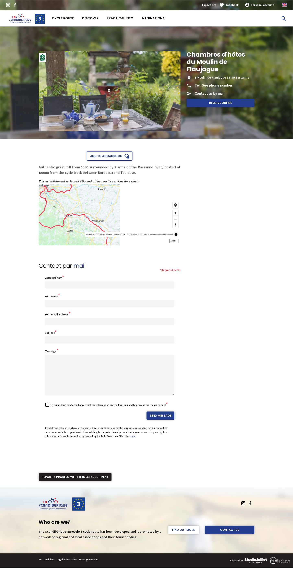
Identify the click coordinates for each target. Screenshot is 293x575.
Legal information (67, 567)
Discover (90, 18)
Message (51, 351)
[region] (109, 214)
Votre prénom (53, 277)
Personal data (47, 567)
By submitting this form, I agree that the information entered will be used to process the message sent (108, 412)
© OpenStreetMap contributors (153, 234)
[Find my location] (175, 205)
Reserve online (220, 103)
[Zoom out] (175, 219)
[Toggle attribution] (176, 234)
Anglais (284, 4)
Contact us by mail (209, 94)
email (132, 443)
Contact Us (229, 537)
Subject (50, 332)
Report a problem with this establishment (75, 484)
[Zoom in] (175, 213)
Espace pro (209, 5)
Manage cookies (88, 567)
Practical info (120, 18)
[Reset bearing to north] (175, 225)
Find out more (183, 537)
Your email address (57, 314)
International (153, 18)
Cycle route (63, 18)
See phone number (217, 85)
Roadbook (232, 5)
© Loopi (169, 234)
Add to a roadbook (106, 156)
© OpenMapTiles (133, 234)
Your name (51, 296)
